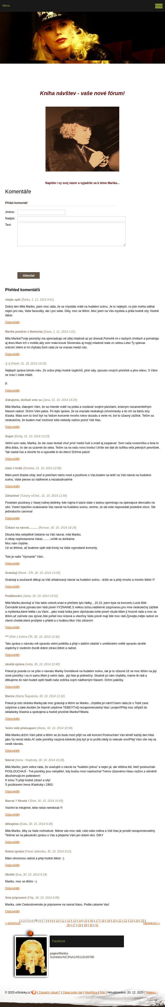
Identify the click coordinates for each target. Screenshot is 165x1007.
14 (80, 920)
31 (96, 925)
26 (68, 925)
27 (73, 925)
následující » (151, 923)
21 (119, 920)
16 (91, 920)
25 (142, 920)
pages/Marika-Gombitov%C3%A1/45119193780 (72, 955)
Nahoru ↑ (152, 992)
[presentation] (65, 258)
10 (57, 920)
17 (97, 920)
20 (114, 920)
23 (131, 920)
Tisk (102, 992)
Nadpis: (10, 218)
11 (62, 920)
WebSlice (91, 992)
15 (85, 920)
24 (136, 920)
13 (74, 920)
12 (68, 920)
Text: (8, 225)
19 (108, 920)
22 (125, 920)
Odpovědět (12, 322)
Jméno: (10, 212)
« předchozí (13, 923)
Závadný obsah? (49, 992)
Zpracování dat (72, 992)
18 (102, 920)
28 (79, 925)
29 (85, 925)
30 (91, 925)
